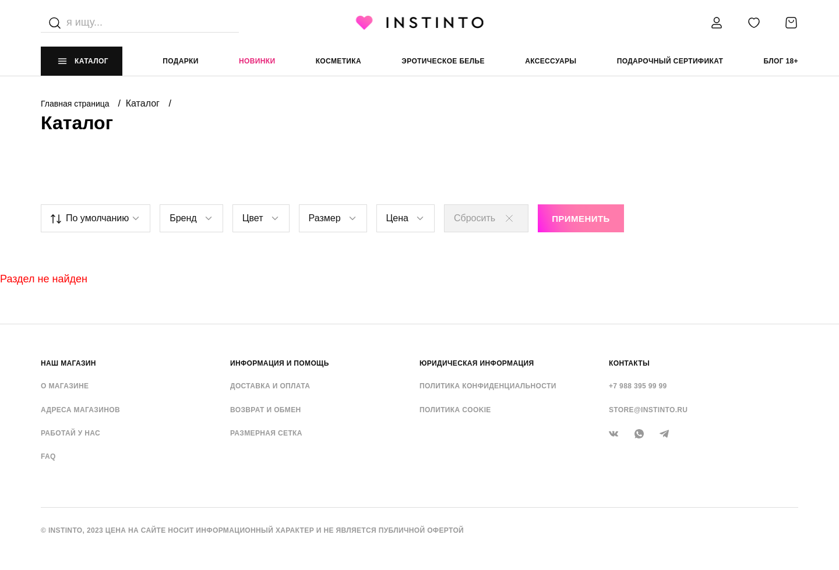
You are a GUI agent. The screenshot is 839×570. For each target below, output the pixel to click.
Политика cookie (455, 410)
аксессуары (550, 61)
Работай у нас (70, 433)
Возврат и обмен (265, 410)
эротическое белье (443, 61)
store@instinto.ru (648, 410)
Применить (581, 219)
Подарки (181, 61)
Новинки (257, 61)
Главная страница (76, 103)
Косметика (338, 61)
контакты (629, 363)
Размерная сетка (266, 433)
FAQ (48, 456)
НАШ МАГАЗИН (68, 363)
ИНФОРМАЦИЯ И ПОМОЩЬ (279, 363)
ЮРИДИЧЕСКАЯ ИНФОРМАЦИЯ (477, 363)
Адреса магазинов (80, 410)
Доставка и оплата (270, 386)
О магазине (65, 386)
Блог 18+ (781, 61)
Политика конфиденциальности (488, 386)
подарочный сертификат (670, 61)
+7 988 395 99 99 (638, 386)
